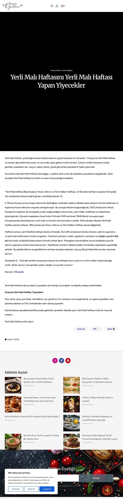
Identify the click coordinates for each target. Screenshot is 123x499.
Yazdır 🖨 (81, 329)
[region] (31, 481)
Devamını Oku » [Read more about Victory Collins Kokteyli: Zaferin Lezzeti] (88, 404)
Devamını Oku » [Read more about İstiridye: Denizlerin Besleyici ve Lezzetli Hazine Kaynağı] (88, 423)
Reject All (31, 489)
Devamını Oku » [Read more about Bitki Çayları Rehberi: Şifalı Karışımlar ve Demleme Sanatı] (88, 385)
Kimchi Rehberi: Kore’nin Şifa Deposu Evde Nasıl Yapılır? (32, 416)
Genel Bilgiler (67, 70)
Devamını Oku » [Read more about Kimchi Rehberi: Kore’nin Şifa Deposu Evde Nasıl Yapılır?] (10, 420)
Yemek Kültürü (56, 70)
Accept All (47, 489)
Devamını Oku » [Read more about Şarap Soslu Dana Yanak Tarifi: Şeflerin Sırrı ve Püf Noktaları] (29, 385)
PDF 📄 (96, 329)
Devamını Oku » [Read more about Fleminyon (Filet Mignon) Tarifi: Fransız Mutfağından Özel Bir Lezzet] (88, 442)
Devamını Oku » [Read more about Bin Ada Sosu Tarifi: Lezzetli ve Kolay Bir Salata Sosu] (29, 442)
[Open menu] (21, 6)
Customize (15, 489)
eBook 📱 (111, 329)
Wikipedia (19, 271)
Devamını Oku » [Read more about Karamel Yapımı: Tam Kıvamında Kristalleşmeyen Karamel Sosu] (29, 404)
